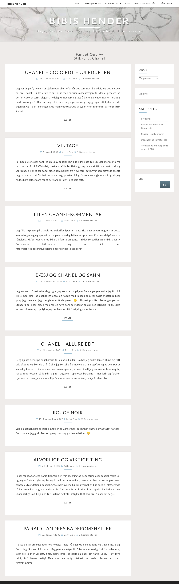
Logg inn (143, 93)
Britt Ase (69, 220)
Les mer (68, 119)
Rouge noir (68, 412)
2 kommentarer (90, 78)
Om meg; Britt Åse (92, 3)
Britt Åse (71, 78)
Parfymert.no (112, 3)
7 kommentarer (88, 220)
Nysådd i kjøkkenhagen (152, 133)
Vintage (67, 145)
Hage (127, 3)
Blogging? (146, 118)
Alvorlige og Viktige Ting (68, 459)
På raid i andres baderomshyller (68, 528)
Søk (140, 178)
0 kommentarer (90, 281)
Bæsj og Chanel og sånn (68, 275)
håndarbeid (166, 3)
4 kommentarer (86, 152)
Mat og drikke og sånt (145, 3)
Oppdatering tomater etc (154, 139)
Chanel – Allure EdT (68, 343)
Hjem (77, 3)
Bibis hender (16, 3)
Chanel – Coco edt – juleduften (68, 72)
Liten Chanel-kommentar (68, 214)
